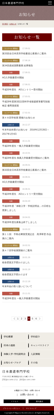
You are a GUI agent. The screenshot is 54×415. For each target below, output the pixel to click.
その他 (34, 362)
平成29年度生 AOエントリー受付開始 (22, 194)
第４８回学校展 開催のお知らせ (18, 117)
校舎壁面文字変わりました (16, 262)
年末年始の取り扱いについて (17, 286)
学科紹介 (35, 336)
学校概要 (8, 336)
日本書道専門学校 (13, 3)
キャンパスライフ (40, 345)
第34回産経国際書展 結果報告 (17, 65)
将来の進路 (9, 345)
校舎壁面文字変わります (15, 274)
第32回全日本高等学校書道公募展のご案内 (24, 170)
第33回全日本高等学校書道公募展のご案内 (24, 53)
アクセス (14, 401)
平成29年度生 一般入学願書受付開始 (21, 146)
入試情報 (35, 354)
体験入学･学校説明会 (14, 354)
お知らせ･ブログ (12, 362)
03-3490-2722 (12, 379)
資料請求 (39, 401)
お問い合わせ (27, 394)
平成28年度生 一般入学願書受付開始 (21, 298)
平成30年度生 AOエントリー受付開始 (22, 89)
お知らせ (12, 24)
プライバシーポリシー (11, 408)
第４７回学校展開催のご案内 (17, 250)
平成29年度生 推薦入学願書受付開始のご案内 (25, 158)
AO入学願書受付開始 (13, 77)
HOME (5, 24)
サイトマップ (31, 408)
